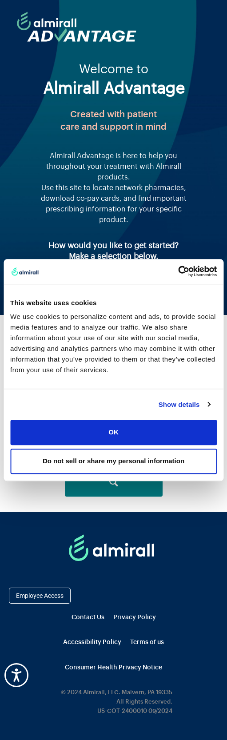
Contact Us (88, 617)
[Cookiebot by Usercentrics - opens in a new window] (178, 271)
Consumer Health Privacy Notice (113, 667)
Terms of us (147, 642)
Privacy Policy (134, 617)
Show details (179, 404)
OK (113, 432)
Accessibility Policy (92, 642)
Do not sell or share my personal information (113, 461)
